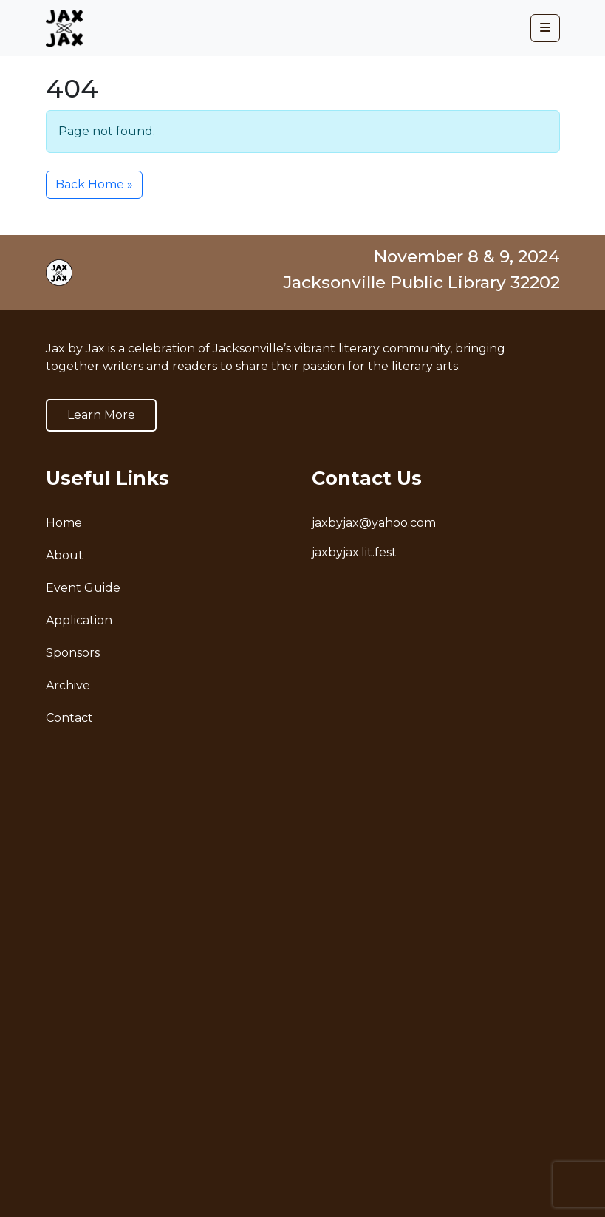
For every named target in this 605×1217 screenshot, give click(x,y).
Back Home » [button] (94, 184)
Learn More (101, 415)
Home (64, 523)
